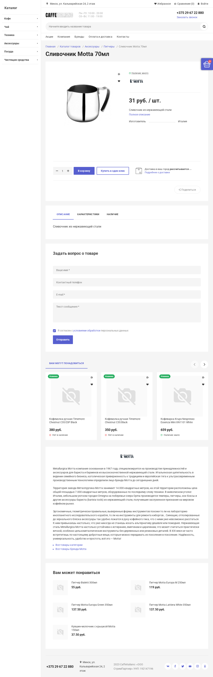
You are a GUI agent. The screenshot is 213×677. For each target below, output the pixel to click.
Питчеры (109, 46)
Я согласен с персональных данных (93, 330)
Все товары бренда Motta (71, 548)
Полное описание (139, 114)
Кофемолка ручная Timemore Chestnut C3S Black (122, 420)
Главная (51, 46)
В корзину (84, 170)
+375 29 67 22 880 (190, 13)
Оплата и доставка (100, 36)
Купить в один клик (113, 170)
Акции (49, 36)
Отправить (63, 339)
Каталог (10, 8)
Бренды (79, 36)
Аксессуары (92, 46)
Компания (64, 36)
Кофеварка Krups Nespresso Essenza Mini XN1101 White (177, 420)
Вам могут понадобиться (66, 363)
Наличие (112, 214)
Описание (63, 214)
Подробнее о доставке (157, 172)
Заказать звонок (187, 17)
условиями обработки (86, 330)
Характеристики (88, 214)
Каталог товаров (70, 46)
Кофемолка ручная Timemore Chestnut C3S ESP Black (67, 420)
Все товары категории (69, 544)
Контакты (123, 36)
